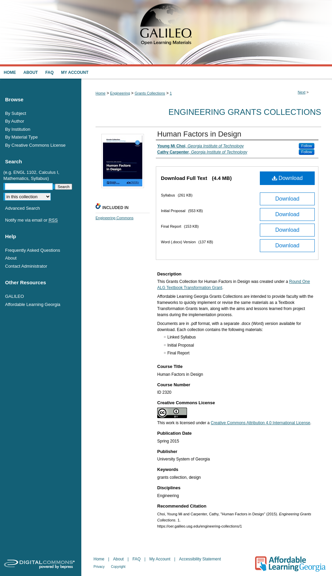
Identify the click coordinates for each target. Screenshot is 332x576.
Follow (306, 146)
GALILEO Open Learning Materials (166, 33)
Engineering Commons (114, 218)
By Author (14, 121)
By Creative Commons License (35, 145)
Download (287, 178)
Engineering (120, 93)
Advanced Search (22, 208)
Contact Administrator (26, 266)
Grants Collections (149, 93)
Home (100, 93)
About (11, 258)
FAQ (137, 559)
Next (302, 92)
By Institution (17, 129)
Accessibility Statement (200, 559)
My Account (160, 559)
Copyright (118, 567)
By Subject (15, 113)
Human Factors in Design (199, 134)
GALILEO (14, 296)
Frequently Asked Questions (32, 250)
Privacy (100, 567)
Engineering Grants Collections (244, 112)
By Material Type (21, 137)
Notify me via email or (31, 220)
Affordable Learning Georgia (32, 304)
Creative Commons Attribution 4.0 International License (260, 422)
